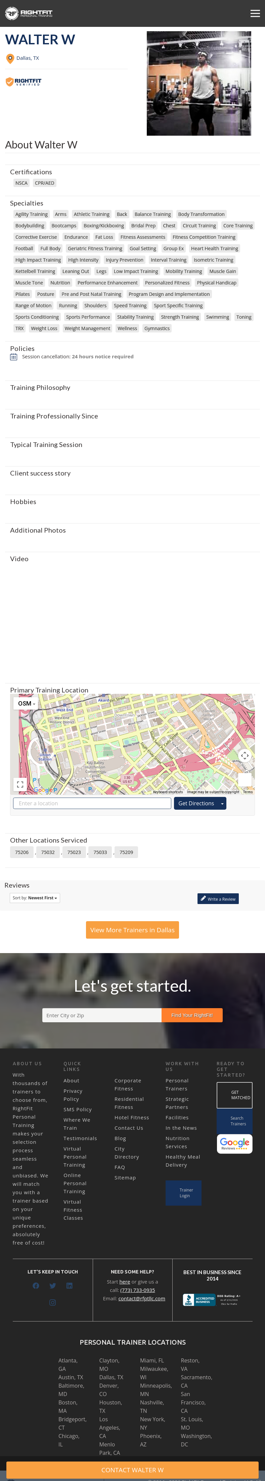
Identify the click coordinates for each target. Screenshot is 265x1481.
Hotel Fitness (132, 1117)
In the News (181, 1127)
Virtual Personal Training (75, 1156)
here (124, 1281)
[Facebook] (36, 1285)
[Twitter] (52, 1285)
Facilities (177, 1117)
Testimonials (80, 1138)
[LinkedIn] (69, 1285)
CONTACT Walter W (132, 1470)
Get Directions (196, 803)
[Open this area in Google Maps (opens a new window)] (43, 790)
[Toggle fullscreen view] (20, 784)
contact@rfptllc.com (141, 1298)
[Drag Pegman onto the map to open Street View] (245, 780)
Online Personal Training (75, 1183)
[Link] (29, 13)
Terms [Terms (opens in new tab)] (248, 792)
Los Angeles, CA (109, 1428)
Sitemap (125, 1177)
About (71, 1080)
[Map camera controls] (245, 755)
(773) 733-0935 (137, 1290)
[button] (132, 738)
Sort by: (35, 898)
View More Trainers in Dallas (132, 930)
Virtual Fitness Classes (73, 1209)
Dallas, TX (111, 1377)
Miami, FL (152, 1360)
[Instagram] (52, 1302)
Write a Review (218, 898)
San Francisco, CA (193, 1402)
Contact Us (129, 1127)
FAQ (120, 1167)
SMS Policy (77, 1109)
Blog (120, 1138)
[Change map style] (25, 703)
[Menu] (255, 13)
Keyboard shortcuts (168, 792)
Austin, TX (70, 1377)
